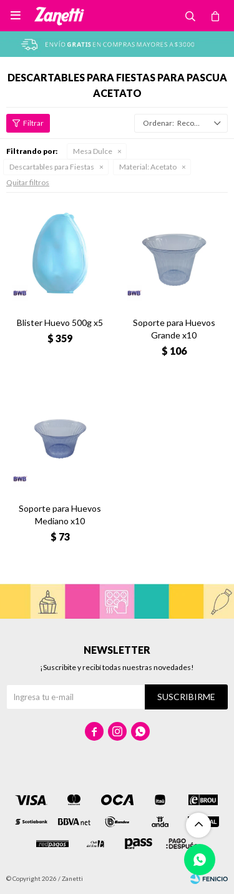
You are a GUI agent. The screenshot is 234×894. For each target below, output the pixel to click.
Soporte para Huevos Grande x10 (174, 328)
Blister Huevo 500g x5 (60, 322)
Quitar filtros (27, 182)
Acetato (148, 166)
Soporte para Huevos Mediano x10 (60, 514)
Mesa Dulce (92, 151)
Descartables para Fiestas (51, 166)
